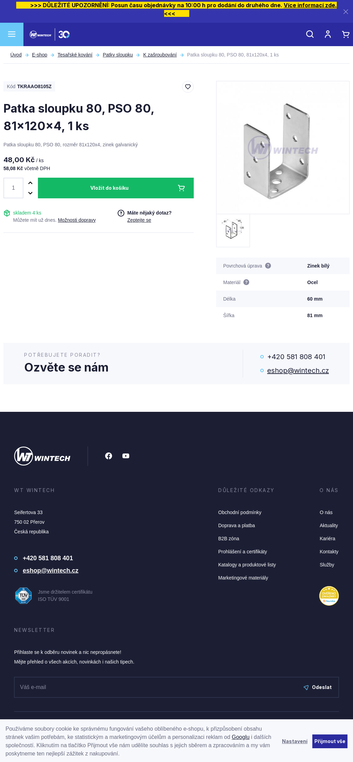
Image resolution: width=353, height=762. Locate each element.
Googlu (241, 737)
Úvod (16, 55)
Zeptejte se (139, 220)
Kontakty (329, 551)
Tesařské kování (75, 55)
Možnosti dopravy (77, 220)
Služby (327, 564)
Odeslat (318, 687)
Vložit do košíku (109, 188)
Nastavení (294, 741)
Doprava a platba (236, 525)
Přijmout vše (329, 741)
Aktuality (329, 525)
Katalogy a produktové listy (247, 564)
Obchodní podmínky (239, 512)
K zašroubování (159, 55)
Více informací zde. (310, 5)
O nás (326, 512)
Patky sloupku (118, 55)
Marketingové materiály (243, 578)
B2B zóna (228, 538)
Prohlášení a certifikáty (242, 551)
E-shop (39, 55)
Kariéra (327, 538)
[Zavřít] (345, 11)
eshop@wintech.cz (298, 370)
